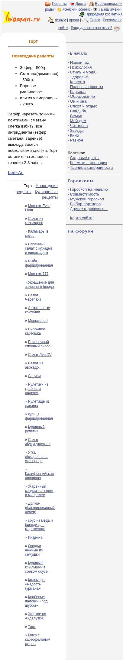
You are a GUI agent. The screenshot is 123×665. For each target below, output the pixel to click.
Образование (82, 96)
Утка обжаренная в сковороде (37, 456)
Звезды (76, 130)
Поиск (95, 20)
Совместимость (84, 194)
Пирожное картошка (35, 331)
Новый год (79, 62)
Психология (81, 67)
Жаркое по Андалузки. (35, 616)
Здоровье (79, 77)
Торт (32, 627)
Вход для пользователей (96, 28)
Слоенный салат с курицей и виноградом (38, 248)
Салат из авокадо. (34, 365)
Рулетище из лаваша (37, 403)
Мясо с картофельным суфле (37, 639)
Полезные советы (86, 86)
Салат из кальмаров (34, 221)
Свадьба (78, 111)
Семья (76, 116)
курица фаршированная (39, 416)
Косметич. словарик (88, 162)
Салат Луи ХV (40, 355)
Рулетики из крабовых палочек (36, 388)
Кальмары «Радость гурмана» (35, 584)
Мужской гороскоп (87, 199)
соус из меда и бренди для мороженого (39, 524)
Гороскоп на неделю (89, 189)
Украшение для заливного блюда (39, 284)
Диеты (81, 4)
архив (74, 20)
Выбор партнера (85, 204)
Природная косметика (104, 14)
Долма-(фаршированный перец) (40, 507)
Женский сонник (76, 9)
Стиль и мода (82, 72)
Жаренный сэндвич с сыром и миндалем (39, 490)
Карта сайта (81, 218)
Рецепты (59, 4)
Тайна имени (110, 9)
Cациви (34, 376)
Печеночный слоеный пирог (37, 344)
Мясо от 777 (38, 274)
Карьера (78, 91)
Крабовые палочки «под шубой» (36, 601)
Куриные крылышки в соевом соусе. (37, 567)
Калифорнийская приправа (39, 476)
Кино (74, 135)
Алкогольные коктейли (37, 310)
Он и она (78, 101)
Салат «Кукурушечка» (37, 442)
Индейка (35, 537)
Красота (77, 82)
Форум (60, 20)
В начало (78, 53)
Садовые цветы (84, 157)
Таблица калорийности (91, 167)
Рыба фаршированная (39, 263)
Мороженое (38, 321)
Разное (76, 140)
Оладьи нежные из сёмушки (34, 550)
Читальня (79, 125)
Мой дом (78, 120)
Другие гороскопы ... (89, 208)
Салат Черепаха (33, 297)
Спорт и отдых (83, 106)
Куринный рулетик (35, 429)
